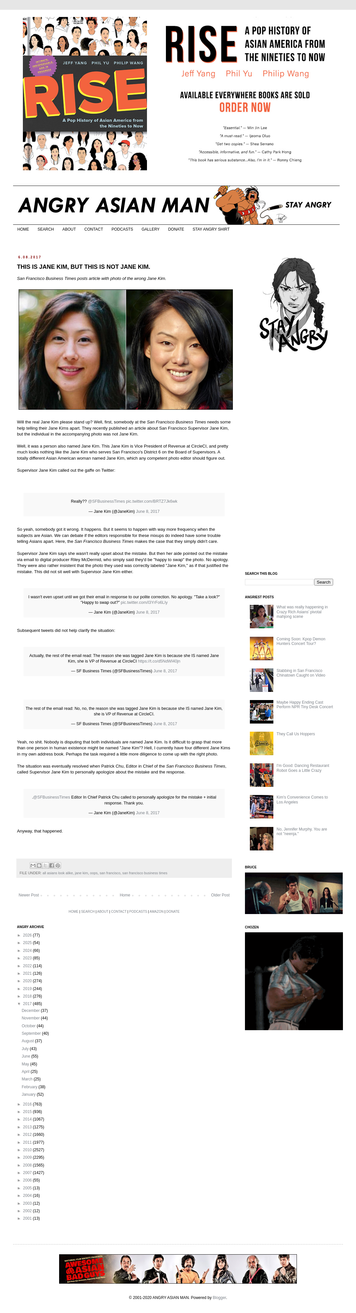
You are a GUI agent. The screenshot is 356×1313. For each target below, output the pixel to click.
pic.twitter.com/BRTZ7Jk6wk (151, 501)
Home (125, 895)
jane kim (81, 873)
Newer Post (29, 895)
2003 (28, 1203)
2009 (28, 1157)
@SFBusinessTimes (106, 501)
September (32, 1033)
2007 (28, 1172)
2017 (28, 1003)
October (29, 1026)
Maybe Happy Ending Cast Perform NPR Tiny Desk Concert (305, 704)
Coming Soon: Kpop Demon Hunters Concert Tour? (301, 641)
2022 (28, 966)
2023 (28, 958)
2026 (28, 935)
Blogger (219, 1297)
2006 (28, 1180)
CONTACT (93, 229)
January (29, 1094)
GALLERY (150, 229)
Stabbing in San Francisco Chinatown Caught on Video (301, 673)
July (26, 1048)
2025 (28, 942)
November (31, 1018)
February (30, 1087)
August (28, 1041)
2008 (28, 1165)
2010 (28, 1150)
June (26, 1056)
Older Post (220, 895)
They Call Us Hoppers (296, 734)
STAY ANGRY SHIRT (211, 229)
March (28, 1079)
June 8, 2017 (147, 511)
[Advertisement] (294, 462)
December (31, 1010)
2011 (28, 1142)
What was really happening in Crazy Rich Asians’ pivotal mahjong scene (302, 612)
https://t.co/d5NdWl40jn (159, 661)
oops (93, 873)
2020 (28, 981)
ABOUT (69, 229)
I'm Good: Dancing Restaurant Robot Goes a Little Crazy (303, 767)
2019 (28, 988)
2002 (28, 1211)
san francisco (110, 873)
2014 (28, 1119)
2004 (28, 1195)
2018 (28, 996)
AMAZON (157, 911)
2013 (28, 1127)
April (26, 1071)
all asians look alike (57, 873)
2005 (28, 1188)
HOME (23, 229)
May (26, 1064)
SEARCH (46, 229)
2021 (28, 973)
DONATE (176, 229)
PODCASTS (122, 229)
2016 (28, 1104)
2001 (28, 1218)
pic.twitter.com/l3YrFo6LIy (144, 602)
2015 (28, 1111)
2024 (28, 950)
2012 (28, 1134)
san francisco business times (145, 873)
